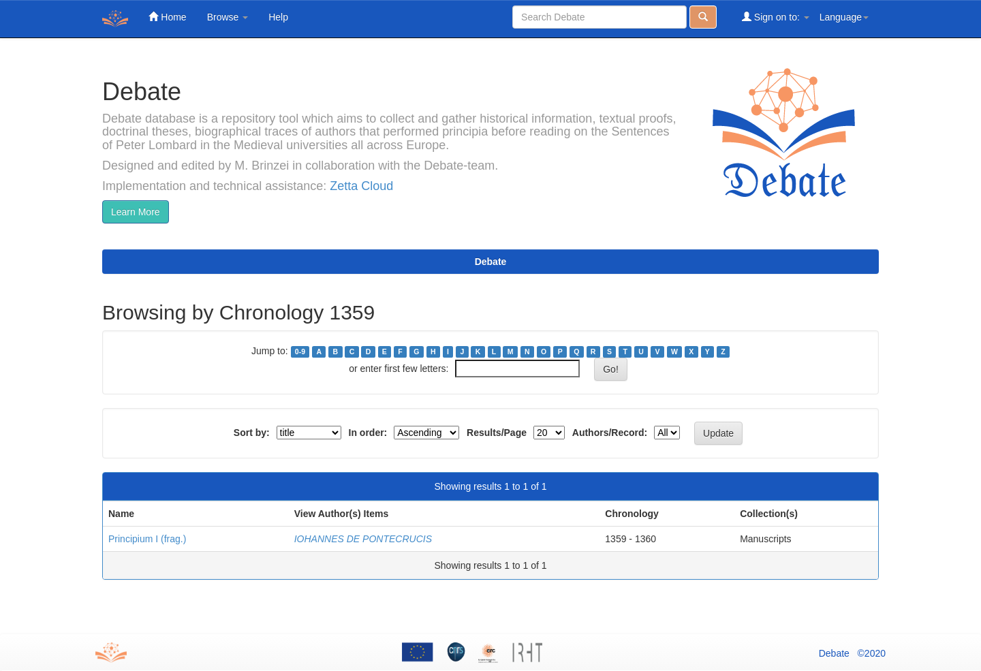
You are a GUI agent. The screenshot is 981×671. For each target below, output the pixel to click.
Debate (491, 261)
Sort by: (252, 432)
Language (844, 17)
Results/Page (497, 432)
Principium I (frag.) (147, 538)
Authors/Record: (609, 432)
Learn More (135, 211)
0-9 (300, 351)
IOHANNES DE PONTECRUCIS (363, 538)
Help (278, 17)
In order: (368, 432)
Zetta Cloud (361, 186)
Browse (228, 17)
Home (167, 16)
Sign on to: (775, 16)
